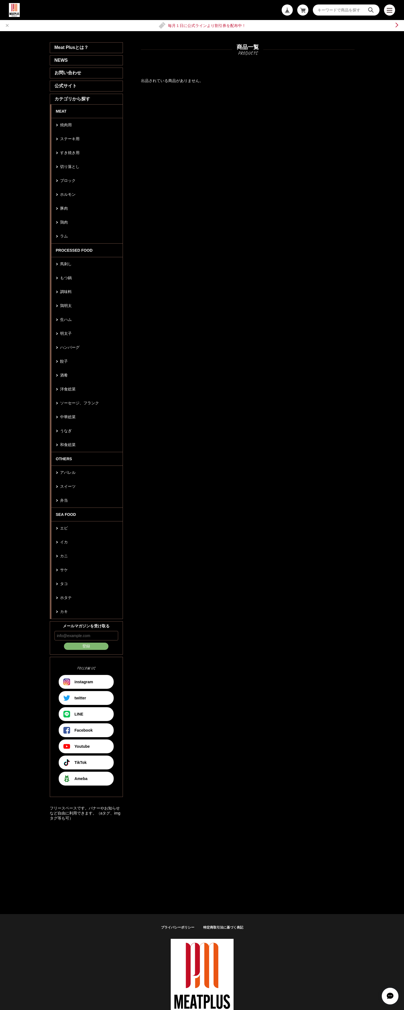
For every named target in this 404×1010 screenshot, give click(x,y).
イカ (64, 542)
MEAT (61, 111)
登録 (86, 646)
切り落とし (70, 166)
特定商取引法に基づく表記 (223, 927)
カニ (64, 556)
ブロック (68, 180)
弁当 (64, 500)
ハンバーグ (70, 347)
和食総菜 (68, 444)
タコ (64, 583)
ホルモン (68, 194)
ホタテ (66, 597)
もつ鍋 (66, 278)
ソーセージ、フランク (79, 403)
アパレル (68, 472)
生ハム (66, 319)
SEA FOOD (66, 514)
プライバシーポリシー (177, 927)
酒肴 (64, 375)
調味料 (66, 291)
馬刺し (66, 264)
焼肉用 (66, 125)
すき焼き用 (70, 152)
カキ (64, 611)
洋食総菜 (68, 389)
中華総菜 (68, 417)
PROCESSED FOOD (74, 250)
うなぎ (66, 431)
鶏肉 (64, 222)
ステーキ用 (70, 139)
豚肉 (64, 208)
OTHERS (64, 459)
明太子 (66, 333)
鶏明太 (66, 305)
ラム (64, 236)
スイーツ (68, 486)
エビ (64, 528)
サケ (64, 570)
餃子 (64, 361)
